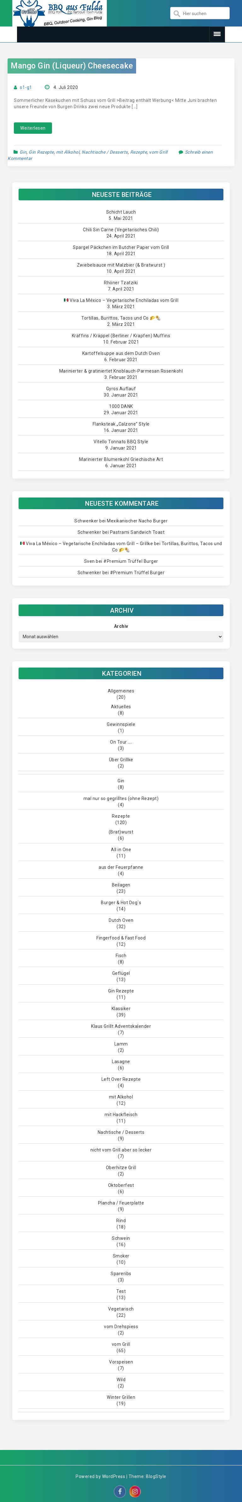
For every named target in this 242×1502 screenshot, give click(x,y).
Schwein (121, 1238)
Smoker (121, 1255)
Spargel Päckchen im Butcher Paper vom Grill (121, 247)
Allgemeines (121, 690)
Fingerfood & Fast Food (121, 937)
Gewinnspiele (121, 724)
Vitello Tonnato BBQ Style (121, 441)
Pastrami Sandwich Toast (137, 532)
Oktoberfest (121, 1185)
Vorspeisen (121, 1361)
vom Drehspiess (121, 1326)
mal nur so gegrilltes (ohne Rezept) (121, 798)
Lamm (121, 1043)
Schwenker (86, 520)
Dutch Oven (121, 920)
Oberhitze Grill (121, 1167)
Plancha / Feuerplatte (121, 1202)
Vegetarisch (121, 1308)
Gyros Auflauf (121, 388)
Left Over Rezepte (121, 1079)
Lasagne (121, 1061)
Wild (121, 1379)
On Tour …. (121, 742)
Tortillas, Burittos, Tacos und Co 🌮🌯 (121, 318)
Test (121, 1291)
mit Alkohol (68, 152)
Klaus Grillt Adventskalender (121, 1026)
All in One (121, 849)
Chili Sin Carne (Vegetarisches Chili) (121, 229)
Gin (23, 152)
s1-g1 (26, 87)
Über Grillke (121, 759)
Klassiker (121, 1008)
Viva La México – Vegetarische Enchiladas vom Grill (121, 300)
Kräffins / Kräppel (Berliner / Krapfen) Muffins (121, 335)
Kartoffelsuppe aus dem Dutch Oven (121, 353)
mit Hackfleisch (121, 1114)
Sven (89, 561)
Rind (121, 1220)
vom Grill (158, 152)
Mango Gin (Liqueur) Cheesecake (72, 65)
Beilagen (121, 884)
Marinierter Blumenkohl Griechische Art (121, 459)
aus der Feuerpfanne (121, 867)
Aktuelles (121, 706)
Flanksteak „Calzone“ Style (121, 424)
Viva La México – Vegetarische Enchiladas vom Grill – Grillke (86, 543)
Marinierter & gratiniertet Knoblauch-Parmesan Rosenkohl (121, 371)
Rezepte (138, 152)
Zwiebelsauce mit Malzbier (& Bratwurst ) (121, 265)
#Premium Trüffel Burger (130, 561)
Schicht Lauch (121, 212)
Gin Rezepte (41, 152)
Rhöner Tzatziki (121, 282)
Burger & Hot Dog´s (121, 902)
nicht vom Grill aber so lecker (121, 1149)
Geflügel (121, 973)
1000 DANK (121, 406)
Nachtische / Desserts (105, 152)
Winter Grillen (121, 1397)
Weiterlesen (33, 128)
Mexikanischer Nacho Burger (137, 520)
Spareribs (121, 1273)
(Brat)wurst (121, 831)
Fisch (121, 955)
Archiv (121, 626)
